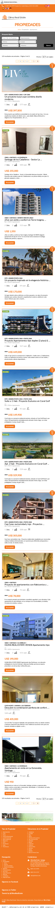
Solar (4, 845)
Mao (30, 834)
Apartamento (6, 832)
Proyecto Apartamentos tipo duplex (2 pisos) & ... (27, 340)
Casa (4, 833)
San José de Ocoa (33, 839)
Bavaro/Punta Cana (34, 852)
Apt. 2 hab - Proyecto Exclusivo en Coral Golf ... (27, 463)
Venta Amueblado (8, 865)
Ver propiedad (10, 122)
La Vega (31, 833)
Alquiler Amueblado (9, 867)
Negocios (5, 840)
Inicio (19, 29)
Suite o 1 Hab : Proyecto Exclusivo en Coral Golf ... (27, 401)
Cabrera (31, 845)
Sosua (30, 849)
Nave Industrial (7, 839)
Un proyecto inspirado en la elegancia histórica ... (27, 280)
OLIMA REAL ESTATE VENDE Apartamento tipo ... (27, 645)
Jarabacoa (31, 832)
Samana (31, 848)
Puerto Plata (32, 846)
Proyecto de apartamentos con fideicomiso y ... (26, 584)
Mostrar (38, 56)
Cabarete (31, 843)
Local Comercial (7, 837)
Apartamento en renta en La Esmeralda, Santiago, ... (23, 768)
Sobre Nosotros (7, 872)
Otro (4, 842)
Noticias (5, 874)
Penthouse (5, 843)
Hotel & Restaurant (8, 836)
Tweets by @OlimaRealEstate (12, 893)
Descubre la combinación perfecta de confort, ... (27, 707)
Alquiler (6, 864)
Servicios (5, 871)
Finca (4, 834)
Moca (30, 836)
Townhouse (6, 846)
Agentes (5, 868)
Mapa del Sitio (6, 877)
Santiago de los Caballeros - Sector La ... (23, 159)
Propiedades (6, 861)
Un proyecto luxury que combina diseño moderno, (23, 97)
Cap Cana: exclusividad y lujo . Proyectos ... (24, 524)
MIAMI (30, 851)
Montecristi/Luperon (34, 837)
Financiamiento (7, 870)
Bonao (30, 842)
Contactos (5, 875)
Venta (5, 862)
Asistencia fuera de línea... (11, 2)
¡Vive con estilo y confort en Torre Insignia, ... (25, 219)
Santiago (31, 840)
